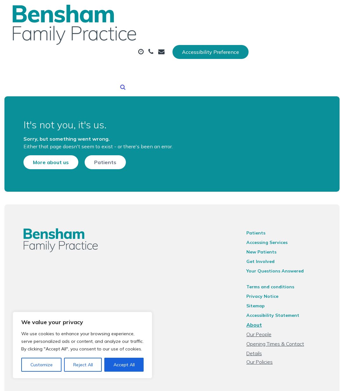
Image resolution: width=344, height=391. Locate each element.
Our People (264, 319)
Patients (94, 139)
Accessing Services (272, 227)
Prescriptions (219, 31)
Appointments (161, 31)
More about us (40, 139)
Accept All (124, 365)
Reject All (83, 365)
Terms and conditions (276, 272)
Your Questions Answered (280, 256)
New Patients (170, 53)
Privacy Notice (268, 281)
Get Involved (266, 246)
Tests (260, 31)
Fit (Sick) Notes (116, 53)
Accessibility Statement (278, 300)
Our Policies (265, 338)
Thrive (325, 381)
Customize (41, 365)
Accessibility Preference (290, 12)
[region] (82, 345)
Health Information (233, 53)
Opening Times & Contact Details (289, 329)
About (109, 31)
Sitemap (261, 291)
